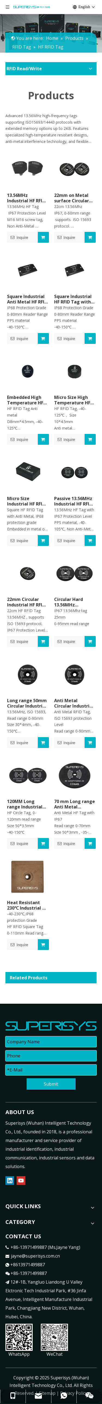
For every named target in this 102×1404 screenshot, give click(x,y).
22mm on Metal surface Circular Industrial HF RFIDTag (71, 198)
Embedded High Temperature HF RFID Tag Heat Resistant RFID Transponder (25, 400)
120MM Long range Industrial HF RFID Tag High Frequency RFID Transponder (25, 804)
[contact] (19, 1337)
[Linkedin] (9, 1180)
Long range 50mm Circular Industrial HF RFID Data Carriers (27, 703)
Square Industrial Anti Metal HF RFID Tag (27, 299)
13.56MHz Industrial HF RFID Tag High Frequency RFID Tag (26, 198)
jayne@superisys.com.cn (35, 1256)
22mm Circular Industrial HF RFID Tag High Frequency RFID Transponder (26, 602)
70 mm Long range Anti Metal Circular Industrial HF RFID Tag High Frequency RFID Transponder (74, 804)
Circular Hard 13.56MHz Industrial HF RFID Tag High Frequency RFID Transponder (73, 602)
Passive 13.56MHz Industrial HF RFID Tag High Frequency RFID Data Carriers (73, 501)
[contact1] (54, 1337)
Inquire (17, 237)
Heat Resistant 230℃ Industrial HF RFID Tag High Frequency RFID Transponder (27, 905)
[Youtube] (21, 1180)
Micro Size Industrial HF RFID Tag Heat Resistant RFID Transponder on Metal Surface (26, 501)
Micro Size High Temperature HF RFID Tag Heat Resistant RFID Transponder (72, 400)
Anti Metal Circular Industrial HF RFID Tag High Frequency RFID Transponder (74, 703)
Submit (51, 1084)
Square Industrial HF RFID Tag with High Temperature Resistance (73, 299)
